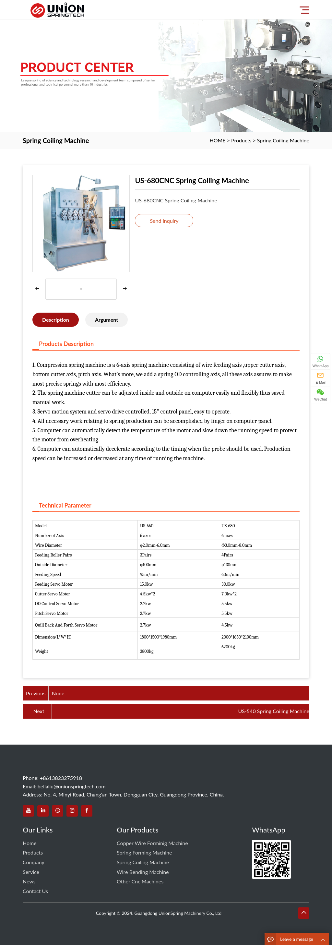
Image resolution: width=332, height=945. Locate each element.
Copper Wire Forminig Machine (152, 843)
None (58, 693)
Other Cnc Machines (140, 881)
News (29, 881)
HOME (217, 140)
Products (241, 140)
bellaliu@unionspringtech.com (72, 786)
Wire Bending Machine (143, 872)
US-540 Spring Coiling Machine (273, 711)
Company (33, 862)
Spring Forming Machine (144, 852)
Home (30, 843)
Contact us (35, 891)
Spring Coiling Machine (283, 140)
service (31, 872)
